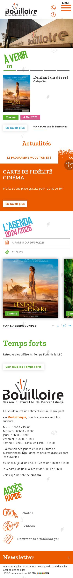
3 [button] (36, 66)
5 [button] (63, 66)
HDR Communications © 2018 (26, 573)
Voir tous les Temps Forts (23, 367)
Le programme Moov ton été (29, 157)
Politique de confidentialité (53, 566)
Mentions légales (12, 566)
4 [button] (50, 66)
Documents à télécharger (38, 539)
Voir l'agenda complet (20, 325)
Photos (27, 513)
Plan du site (29, 566)
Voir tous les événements (50, 126)
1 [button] (11, 66)
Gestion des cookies (14, 570)
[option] (36, 99)
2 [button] (23, 66)
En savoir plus (15, 128)
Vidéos (29, 526)
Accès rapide (53, 14)
